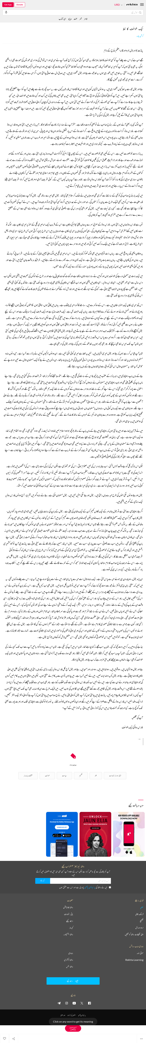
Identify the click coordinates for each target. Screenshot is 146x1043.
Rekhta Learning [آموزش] (134, 960)
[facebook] (89, 1003)
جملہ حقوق (62, 1015)
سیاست (64, 775)
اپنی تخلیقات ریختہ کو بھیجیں (134, 934)
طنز (96, 775)
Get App (8, 4)
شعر (80, 18)
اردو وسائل (139, 927)
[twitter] (81, 1003)
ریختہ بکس (69, 966)
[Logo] (132, 5)
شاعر (85, 18)
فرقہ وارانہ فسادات (115, 775)
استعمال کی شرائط (72, 1015)
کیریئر (71, 927)
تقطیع (141, 921)
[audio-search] (6, 12)
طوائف (47, 775)
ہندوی (70, 953)
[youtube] (74, 1003)
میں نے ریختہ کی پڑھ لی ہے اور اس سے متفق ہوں (85, 887)
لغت (75, 18)
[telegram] (59, 1003)
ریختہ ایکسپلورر (68, 934)
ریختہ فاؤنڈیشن (68, 907)
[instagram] (66, 1003)
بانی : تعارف (68, 914)
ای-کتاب (62, 18)
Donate (19, 4)
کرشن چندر (139, 36)
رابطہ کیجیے (69, 921)
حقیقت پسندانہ (28, 775)
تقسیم (80, 775)
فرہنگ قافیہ (139, 914)
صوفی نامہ (140, 953)
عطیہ (141, 907)
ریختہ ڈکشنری (68, 960)
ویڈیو (69, 18)
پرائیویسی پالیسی (89, 887)
